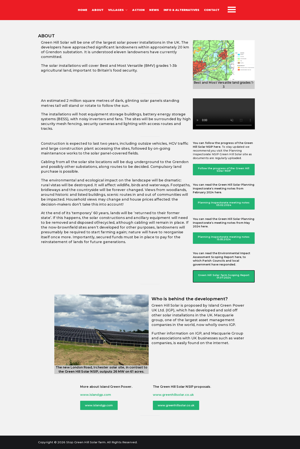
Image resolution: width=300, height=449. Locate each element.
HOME (82, 10)
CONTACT (211, 10)
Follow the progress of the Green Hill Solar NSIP (223, 169)
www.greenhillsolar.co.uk (173, 395)
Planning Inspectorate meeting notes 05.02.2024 (223, 204)
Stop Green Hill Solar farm (86, 442)
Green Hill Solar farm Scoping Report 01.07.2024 (223, 276)
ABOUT (98, 10)
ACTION (138, 10)
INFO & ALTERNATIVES (181, 10)
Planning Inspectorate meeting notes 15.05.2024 (223, 238)
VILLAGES (118, 10)
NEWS (154, 10)
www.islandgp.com (95, 395)
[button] (126, 10)
